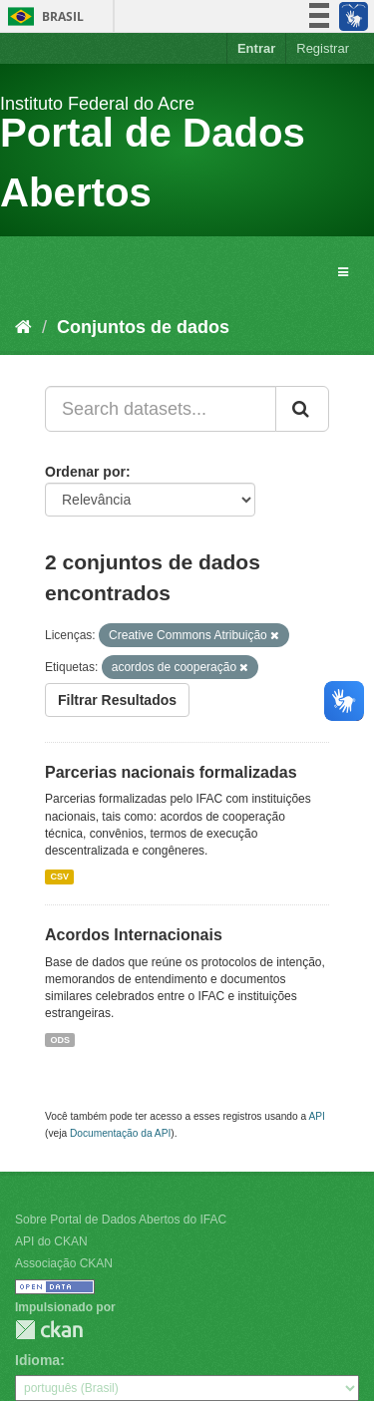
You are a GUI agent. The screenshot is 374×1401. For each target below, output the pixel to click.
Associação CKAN (64, 1263)
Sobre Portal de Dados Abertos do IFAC (120, 1219)
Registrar (322, 48)
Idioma (37, 1360)
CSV (59, 876)
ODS (60, 1039)
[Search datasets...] (160, 409)
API (316, 1116)
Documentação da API (120, 1133)
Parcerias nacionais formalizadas (171, 772)
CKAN (49, 1329)
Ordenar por (85, 472)
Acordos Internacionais (133, 934)
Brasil (42, 16)
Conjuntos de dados (143, 327)
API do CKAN (51, 1241)
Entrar (256, 48)
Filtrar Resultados (117, 700)
